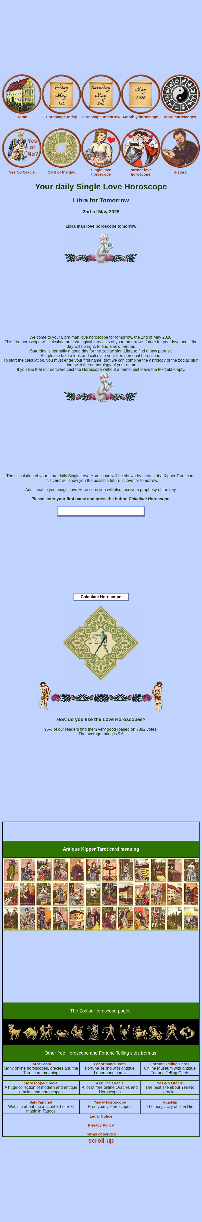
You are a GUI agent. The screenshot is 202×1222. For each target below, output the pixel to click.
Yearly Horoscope (110, 1102)
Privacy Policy (101, 1125)
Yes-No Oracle (170, 1083)
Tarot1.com (41, 1064)
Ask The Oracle (110, 1083)
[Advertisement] (101, 38)
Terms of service (101, 1134)
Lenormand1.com (110, 1064)
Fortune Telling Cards (170, 1064)
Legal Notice (101, 1116)
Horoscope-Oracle (40, 1083)
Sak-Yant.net (40, 1102)
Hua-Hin (169, 1102)
